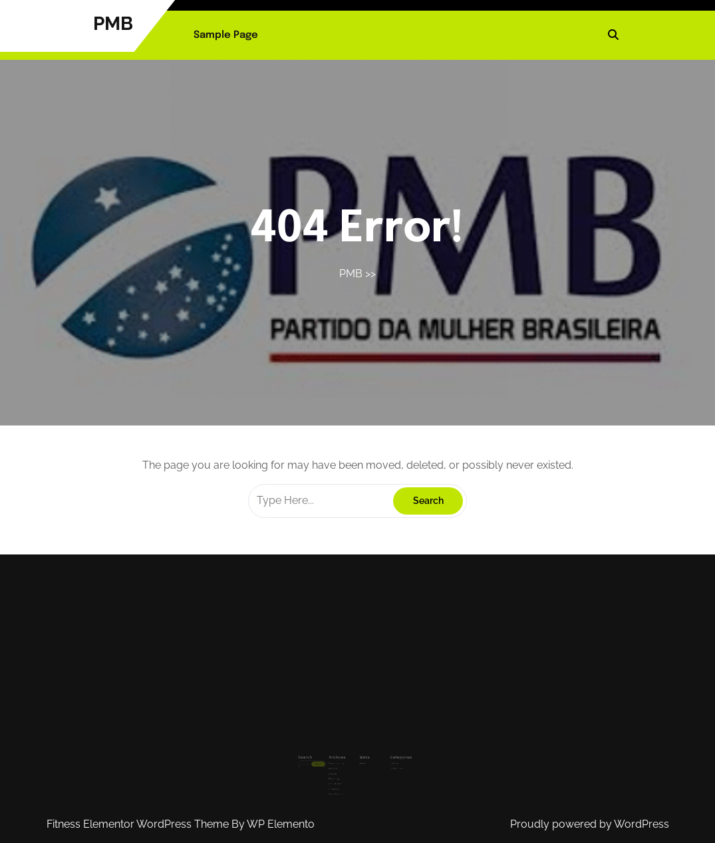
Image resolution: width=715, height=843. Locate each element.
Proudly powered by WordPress (589, 824)
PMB (113, 24)
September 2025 (341, 756)
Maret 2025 (339, 768)
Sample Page (226, 35)
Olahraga (385, 756)
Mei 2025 (338, 760)
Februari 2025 (340, 772)
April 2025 (339, 764)
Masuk (360, 756)
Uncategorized (387, 760)
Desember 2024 (341, 780)
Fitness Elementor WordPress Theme (139, 824)
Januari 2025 (340, 776)
